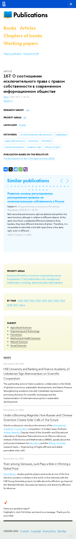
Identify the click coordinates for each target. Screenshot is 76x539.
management (53, 279)
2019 (62, 300)
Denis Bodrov (10, 474)
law (43, 279)
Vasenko (15, 432)
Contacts (24, 531)
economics (33, 275)
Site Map (61, 531)
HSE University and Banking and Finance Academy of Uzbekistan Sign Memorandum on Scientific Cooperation (37, 373)
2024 (32, 300)
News (7, 358)
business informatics (17, 275)
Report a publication (13, 53)
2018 (9, 305)
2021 (50, 300)
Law (27, 110)
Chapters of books (23, 36)
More (22, 305)
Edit (70, 535)
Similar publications (28, 180)
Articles (28, 28)
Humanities (16, 334)
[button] (8, 186)
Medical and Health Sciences (25, 338)
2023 (38, 300)
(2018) (29, 158)
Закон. (7, 97)
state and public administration (47, 282)
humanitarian (13, 279)
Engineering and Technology (24, 331)
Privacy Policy (49, 531)
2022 (44, 300)
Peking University (57, 443)
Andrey (7, 432)
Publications (30, 14)
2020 (56, 300)
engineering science (50, 275)
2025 (26, 300)
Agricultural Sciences (20, 327)
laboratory (34, 443)
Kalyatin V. (8, 101)
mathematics (13, 282)
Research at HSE (31, 53)
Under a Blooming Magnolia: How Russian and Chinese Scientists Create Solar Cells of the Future (38, 417)
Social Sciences (18, 345)
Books (10, 28)
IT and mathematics (31, 279)
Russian (22, 125)
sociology (26, 282)
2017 (15, 305)
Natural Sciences (19, 341)
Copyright (36, 531)
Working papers (21, 43)
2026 (20, 300)
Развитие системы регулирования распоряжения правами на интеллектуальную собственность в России (35, 197)
